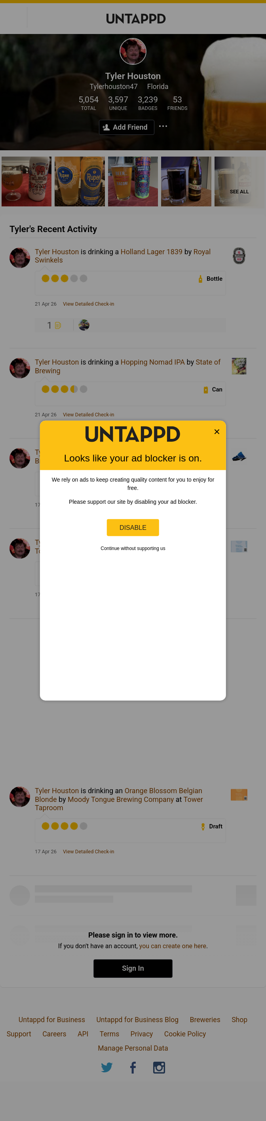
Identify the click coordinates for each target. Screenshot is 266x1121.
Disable (133, 527)
